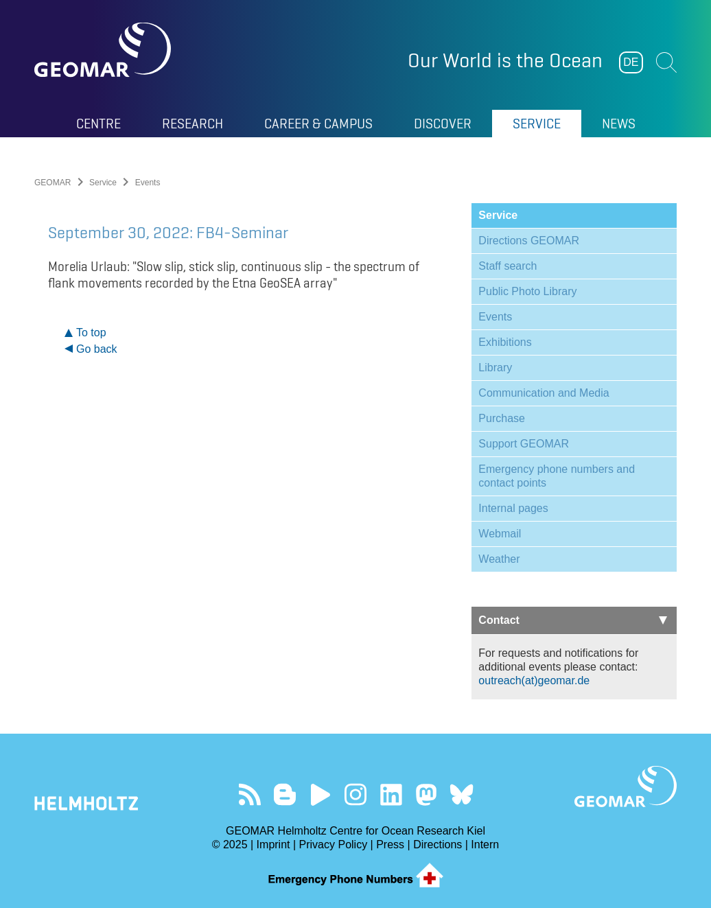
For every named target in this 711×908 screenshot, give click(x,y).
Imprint (273, 844)
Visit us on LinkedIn (391, 794)
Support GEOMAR (523, 444)
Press (390, 844)
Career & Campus (318, 123)
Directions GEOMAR (528, 240)
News (619, 123)
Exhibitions (504, 342)
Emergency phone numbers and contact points (556, 476)
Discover (442, 123)
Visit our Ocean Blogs (285, 794)
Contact (572, 620)
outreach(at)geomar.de (534, 680)
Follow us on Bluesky (462, 794)
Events (495, 317)
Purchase (501, 418)
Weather (499, 559)
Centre (98, 123)
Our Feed (249, 794)
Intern (485, 844)
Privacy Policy (333, 844)
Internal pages (513, 508)
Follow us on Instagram (356, 794)
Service (537, 123)
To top (91, 332)
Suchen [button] (666, 62)
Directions (437, 844)
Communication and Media (543, 393)
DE (630, 62)
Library (495, 367)
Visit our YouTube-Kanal (320, 794)
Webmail (499, 533)
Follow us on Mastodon (426, 794)
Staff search (507, 266)
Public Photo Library (527, 291)
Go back (96, 349)
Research (192, 123)
